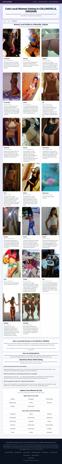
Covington (49, 428)
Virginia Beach (31, 406)
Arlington (12, 399)
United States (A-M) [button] (42, 1)
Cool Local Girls (26, 455)
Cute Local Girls (7, 2)
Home (5, 21)
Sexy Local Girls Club (35, 452)
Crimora (31, 432)
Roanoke (13, 406)
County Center (31, 428)
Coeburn (49, 421)
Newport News (12, 402)
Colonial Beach (31, 425)
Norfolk (31, 402)
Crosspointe (49, 432)
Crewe (12, 432)
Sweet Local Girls (35, 455)
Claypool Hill (49, 417)
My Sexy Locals (45, 452)
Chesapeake (31, 399)
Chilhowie (49, 414)
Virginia (9, 21)
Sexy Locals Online (9, 452)
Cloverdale (31, 421)
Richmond (49, 402)
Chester (31, 414)
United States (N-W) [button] (53, 1)
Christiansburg (31, 417)
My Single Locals (18, 452)
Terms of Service (31, 458)
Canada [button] (35, 1)
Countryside (13, 428)
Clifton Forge (13, 421)
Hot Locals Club (26, 452)
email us (24, 449)
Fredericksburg (49, 399)
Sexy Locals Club (53, 452)
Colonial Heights (49, 425)
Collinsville (12, 425)
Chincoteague (12, 417)
